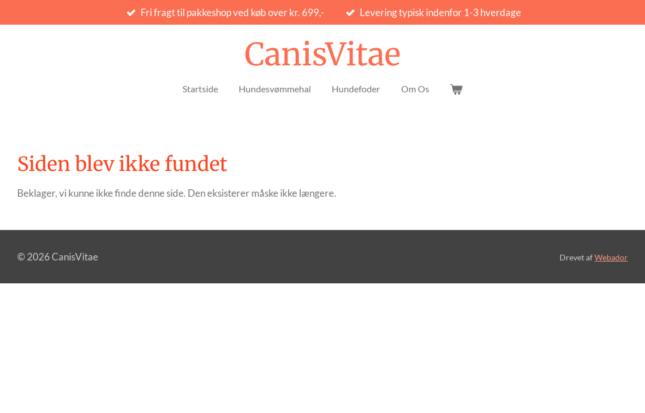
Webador (611, 257)
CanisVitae (322, 54)
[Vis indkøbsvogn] (456, 89)
